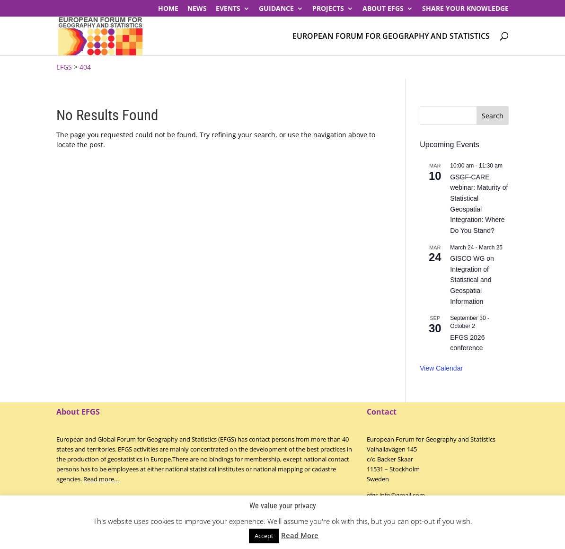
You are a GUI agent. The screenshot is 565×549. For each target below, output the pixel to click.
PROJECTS (328, 9)
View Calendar (441, 368)
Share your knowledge (465, 9)
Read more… (101, 479)
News (197, 9)
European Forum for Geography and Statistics (391, 36)
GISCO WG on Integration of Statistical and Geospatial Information (472, 280)
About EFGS (383, 9)
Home (168, 9)
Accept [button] (264, 535)
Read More (299, 535)
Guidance (276, 9)
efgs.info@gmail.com (396, 495)
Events (228, 9)
